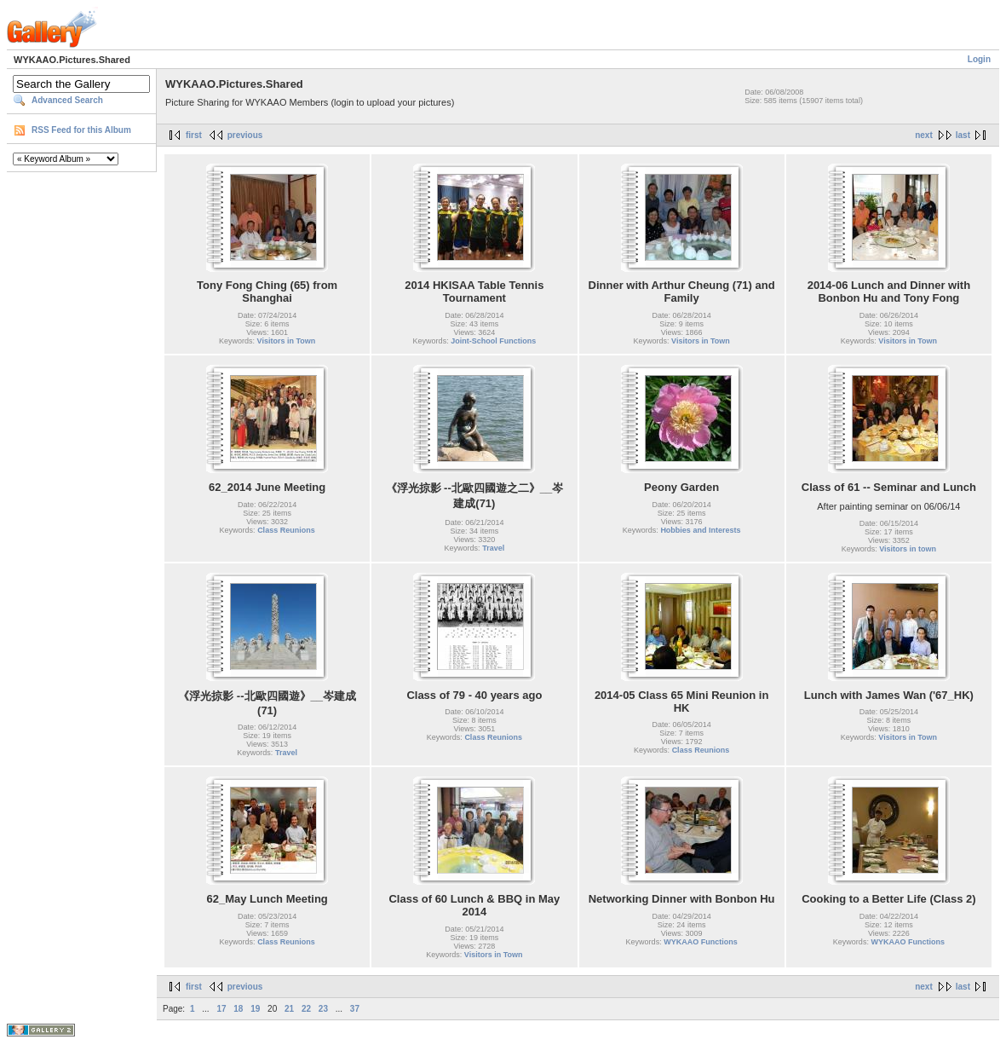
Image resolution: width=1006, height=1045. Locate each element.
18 (238, 1008)
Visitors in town (907, 549)
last (963, 135)
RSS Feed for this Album (81, 130)
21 (289, 1008)
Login (979, 59)
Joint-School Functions (493, 341)
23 (323, 1008)
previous (245, 135)
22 (306, 1008)
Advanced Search (67, 100)
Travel (493, 548)
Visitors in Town (286, 341)
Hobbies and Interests (700, 530)
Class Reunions (286, 530)
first (194, 135)
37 (354, 1008)
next (924, 135)
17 (221, 1008)
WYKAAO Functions (701, 942)
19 (255, 1008)
